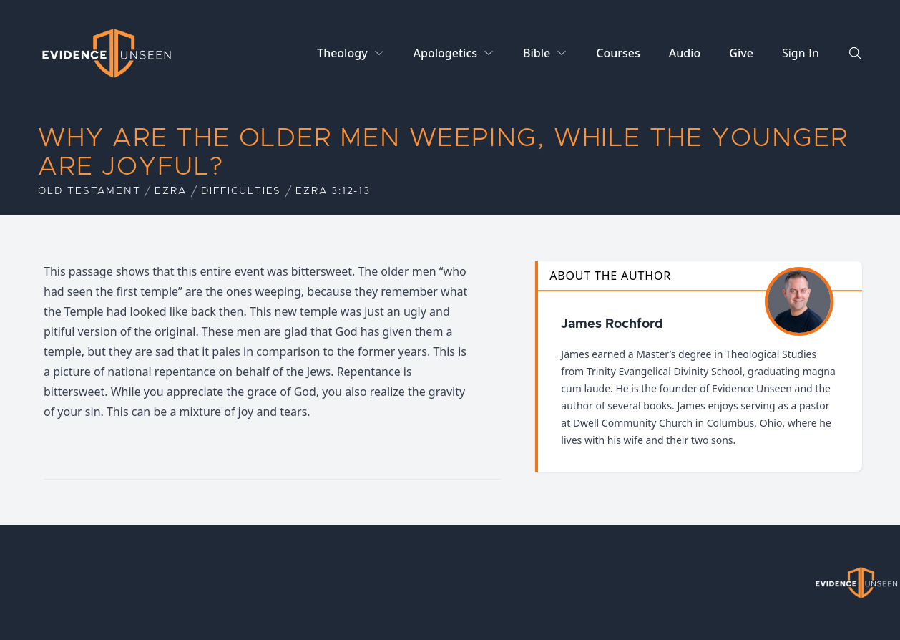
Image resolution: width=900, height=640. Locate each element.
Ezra (170, 191)
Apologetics (445, 53)
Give (741, 53)
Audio (685, 53)
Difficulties (241, 191)
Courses (618, 53)
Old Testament (89, 191)
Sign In (800, 53)
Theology (342, 53)
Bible (536, 53)
